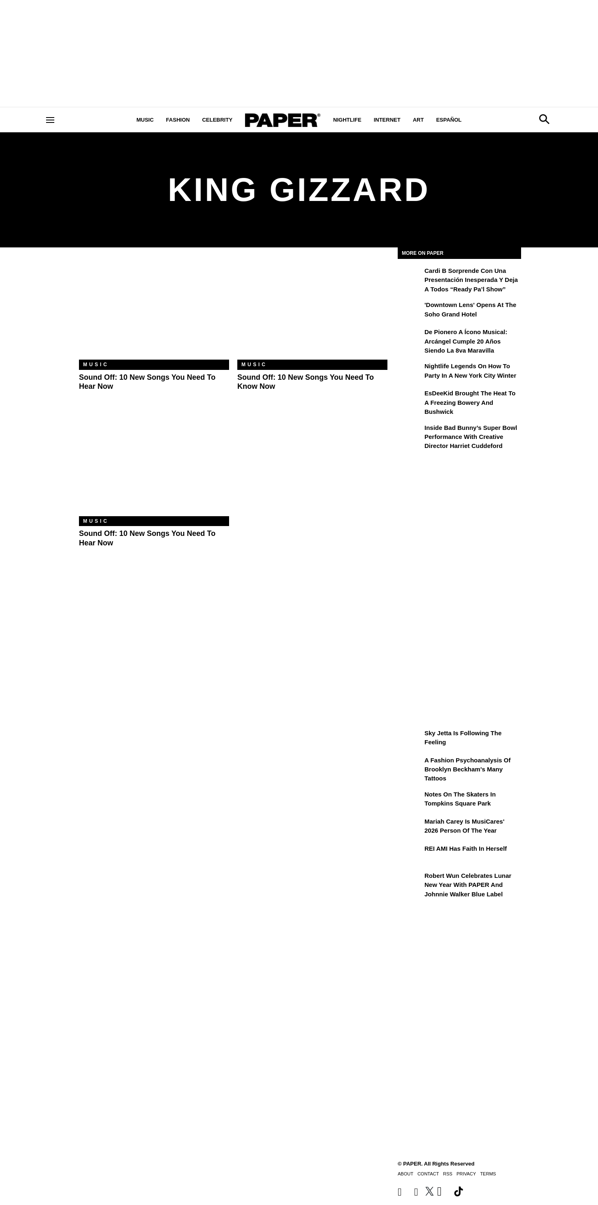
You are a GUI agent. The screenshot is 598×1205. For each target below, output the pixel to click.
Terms (488, 1173)
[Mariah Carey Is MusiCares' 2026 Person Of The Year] (410, 827)
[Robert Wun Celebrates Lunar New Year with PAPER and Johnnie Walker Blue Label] (410, 881)
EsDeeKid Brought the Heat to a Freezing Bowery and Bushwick (469, 402)
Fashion (178, 120)
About (405, 1173)
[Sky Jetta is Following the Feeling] (410, 739)
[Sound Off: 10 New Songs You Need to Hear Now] (154, 310)
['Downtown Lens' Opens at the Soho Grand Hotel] (410, 310)
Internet (387, 120)
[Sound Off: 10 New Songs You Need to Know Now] (312, 310)
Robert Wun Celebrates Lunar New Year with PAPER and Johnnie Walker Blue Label (467, 885)
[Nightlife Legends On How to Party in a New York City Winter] (410, 372)
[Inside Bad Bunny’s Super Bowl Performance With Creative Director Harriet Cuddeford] (410, 433)
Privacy (466, 1173)
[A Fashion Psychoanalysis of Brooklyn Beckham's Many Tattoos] (410, 766)
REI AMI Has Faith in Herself (465, 848)
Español (448, 120)
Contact (428, 1173)
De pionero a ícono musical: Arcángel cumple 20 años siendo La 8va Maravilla (465, 341)
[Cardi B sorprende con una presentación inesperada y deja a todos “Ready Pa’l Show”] (410, 276)
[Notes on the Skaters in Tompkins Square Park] (410, 800)
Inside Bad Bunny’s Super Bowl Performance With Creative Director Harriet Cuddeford (470, 437)
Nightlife (347, 120)
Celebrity (217, 120)
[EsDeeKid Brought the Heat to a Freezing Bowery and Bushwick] (410, 399)
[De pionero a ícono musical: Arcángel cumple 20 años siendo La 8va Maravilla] (410, 338)
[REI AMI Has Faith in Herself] (410, 854)
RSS (447, 1173)
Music (145, 120)
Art (418, 120)
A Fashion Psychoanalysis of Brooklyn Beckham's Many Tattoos (467, 769)
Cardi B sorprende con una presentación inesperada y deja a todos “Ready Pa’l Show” (471, 280)
